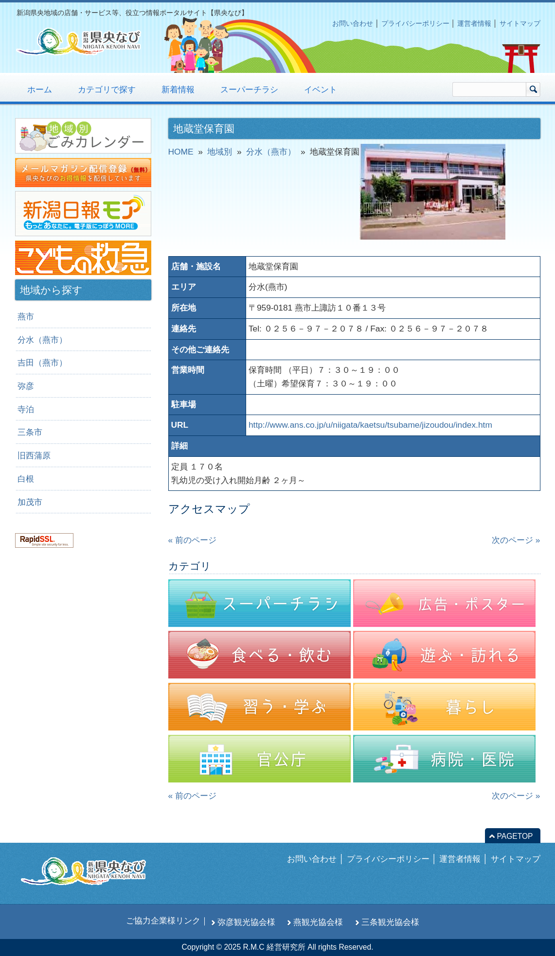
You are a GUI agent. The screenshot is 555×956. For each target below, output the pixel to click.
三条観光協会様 (390, 922)
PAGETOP (515, 836)
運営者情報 (474, 23)
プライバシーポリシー (415, 23)
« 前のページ (192, 540)
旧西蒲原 (34, 455)
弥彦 (26, 386)
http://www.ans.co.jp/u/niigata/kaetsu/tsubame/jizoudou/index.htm (370, 425)
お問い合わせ (352, 23)
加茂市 (30, 502)
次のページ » (516, 540)
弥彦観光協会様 (246, 922)
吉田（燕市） (42, 362)
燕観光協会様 (318, 922)
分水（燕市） (42, 340)
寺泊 (26, 409)
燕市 (26, 316)
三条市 (30, 432)
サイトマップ (520, 23)
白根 (26, 479)
